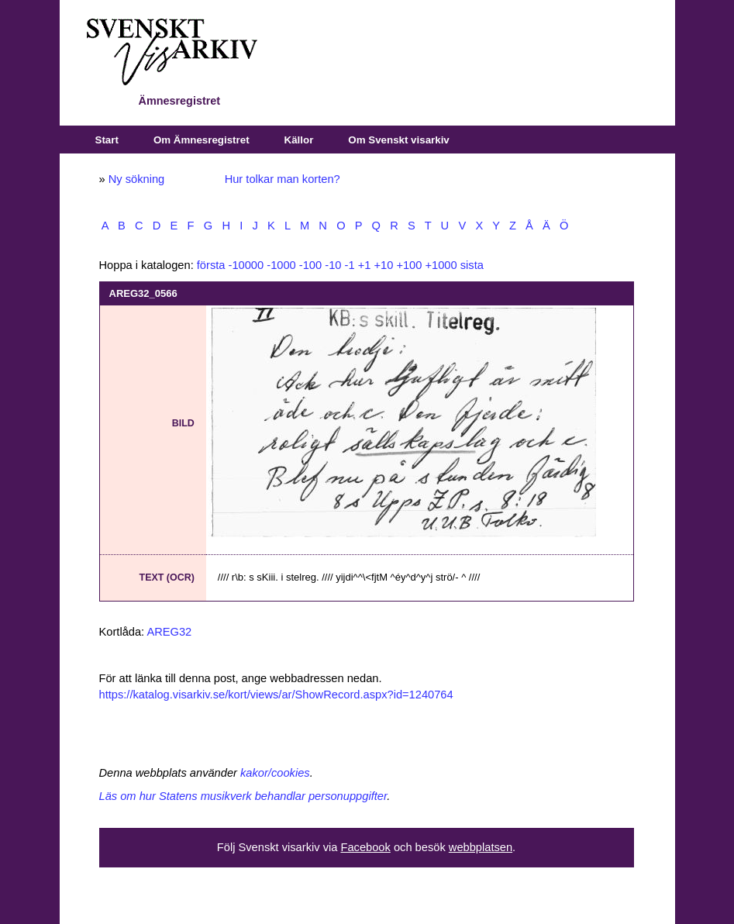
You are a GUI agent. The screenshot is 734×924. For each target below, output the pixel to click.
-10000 (246, 265)
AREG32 (168, 632)
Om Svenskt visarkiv (398, 140)
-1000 (281, 265)
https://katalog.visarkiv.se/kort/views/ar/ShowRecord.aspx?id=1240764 (276, 694)
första (211, 265)
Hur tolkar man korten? (282, 179)
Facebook (365, 847)
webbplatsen (480, 847)
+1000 (441, 265)
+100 (409, 265)
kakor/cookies (275, 773)
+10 (383, 265)
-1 (350, 265)
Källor (299, 140)
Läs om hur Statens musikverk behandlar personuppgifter (243, 796)
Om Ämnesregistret (201, 140)
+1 (364, 265)
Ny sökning (137, 179)
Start (107, 140)
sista (472, 265)
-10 (333, 265)
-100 (310, 265)
